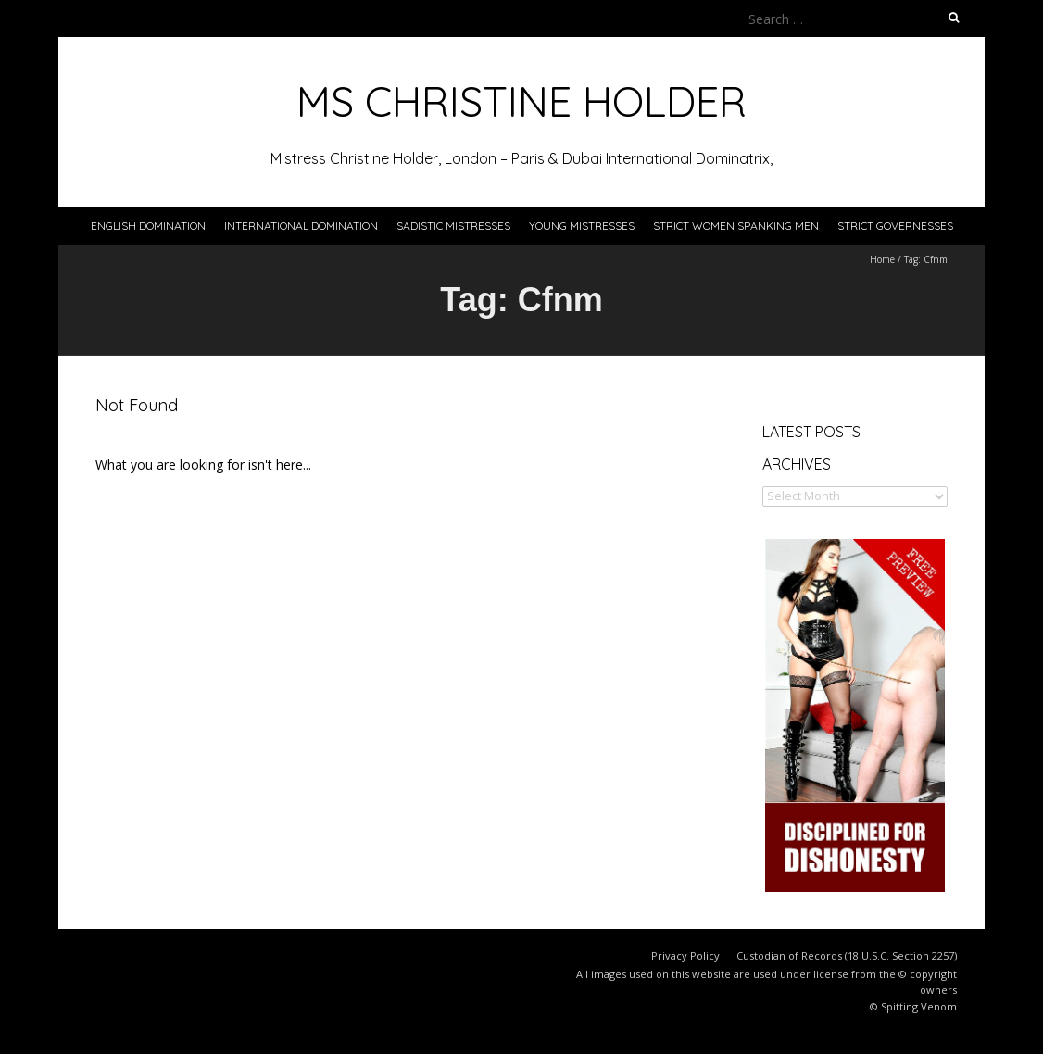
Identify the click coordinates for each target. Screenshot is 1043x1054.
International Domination (301, 225)
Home (882, 259)
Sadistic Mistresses (453, 225)
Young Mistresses (582, 225)
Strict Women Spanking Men (736, 225)
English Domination (148, 225)
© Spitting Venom (913, 1006)
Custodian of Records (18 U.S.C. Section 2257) (846, 955)
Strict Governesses (895, 225)
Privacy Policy (685, 955)
